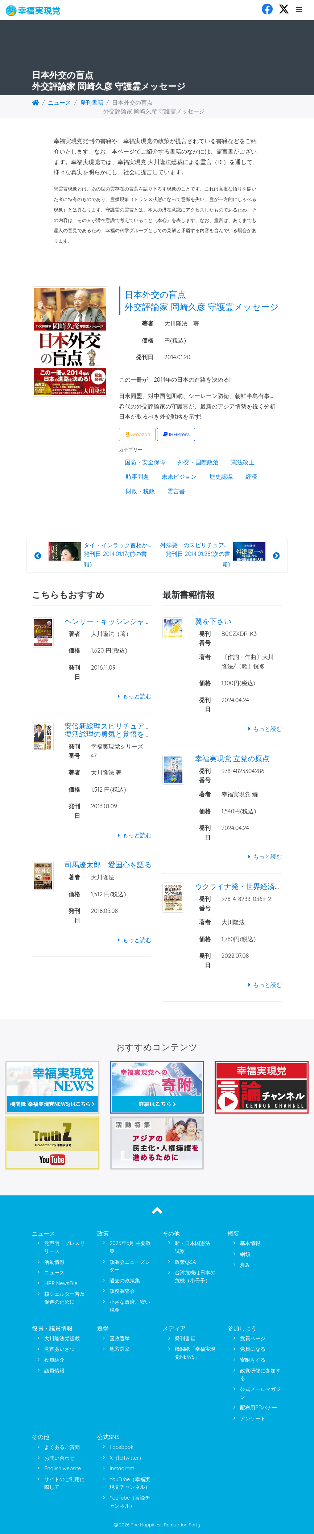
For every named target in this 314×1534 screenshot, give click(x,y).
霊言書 (176, 491)
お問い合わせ (59, 1458)
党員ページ (252, 1338)
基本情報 (250, 1243)
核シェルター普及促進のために (64, 1298)
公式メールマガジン (260, 1393)
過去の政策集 (125, 1280)
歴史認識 (221, 476)
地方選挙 (120, 1349)
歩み (245, 1265)
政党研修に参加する (260, 1374)
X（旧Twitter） (127, 1458)
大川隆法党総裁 (62, 1338)
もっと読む (133, 696)
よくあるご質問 (62, 1447)
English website (62, 1468)
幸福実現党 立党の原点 (232, 758)
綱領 (245, 1254)
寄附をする (252, 1360)
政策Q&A (185, 1262)
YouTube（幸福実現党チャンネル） (130, 1483)
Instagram (122, 1468)
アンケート (252, 1418)
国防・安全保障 (145, 462)
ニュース (59, 102)
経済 (251, 476)
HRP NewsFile (60, 1283)
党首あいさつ (59, 1349)
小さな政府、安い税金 (130, 1306)
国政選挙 (120, 1338)
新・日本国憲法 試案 (192, 1247)
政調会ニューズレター (130, 1266)
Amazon (137, 434)
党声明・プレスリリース (64, 1247)
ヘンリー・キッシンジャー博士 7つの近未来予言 (146, 621)
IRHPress (176, 434)
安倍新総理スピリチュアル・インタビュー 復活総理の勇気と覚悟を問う (133, 729)
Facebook (121, 1447)
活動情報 (54, 1262)
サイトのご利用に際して (64, 1483)
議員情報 (54, 1370)
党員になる (252, 1349)
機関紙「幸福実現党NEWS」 (195, 1353)
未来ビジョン (179, 476)
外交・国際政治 (198, 462)
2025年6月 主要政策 (130, 1247)
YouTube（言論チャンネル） (130, 1502)
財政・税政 (140, 491)
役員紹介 (54, 1360)
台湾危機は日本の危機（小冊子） (195, 1276)
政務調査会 (122, 1291)
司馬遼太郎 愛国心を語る (108, 864)
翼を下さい (213, 621)
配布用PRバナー (258, 1407)
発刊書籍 (91, 102)
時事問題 (137, 476)
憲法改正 (243, 462)
